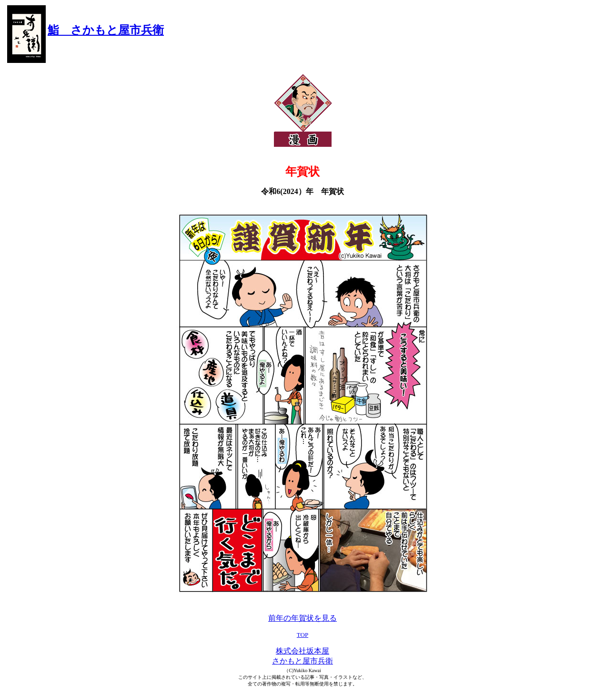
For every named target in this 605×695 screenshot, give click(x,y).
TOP (302, 634)
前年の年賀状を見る (302, 618)
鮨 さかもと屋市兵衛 (106, 30)
